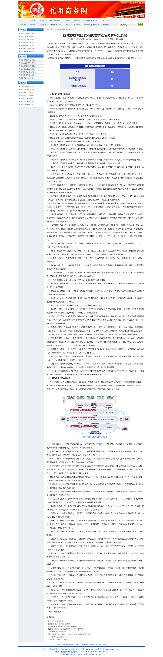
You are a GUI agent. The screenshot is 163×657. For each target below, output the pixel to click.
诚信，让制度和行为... (28, 36)
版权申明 (76, 644)
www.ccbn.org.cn (91, 649)
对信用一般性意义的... (28, 48)
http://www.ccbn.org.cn (94, 39)
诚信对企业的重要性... (28, 39)
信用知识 (96, 20)
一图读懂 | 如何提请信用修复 (58, 639)
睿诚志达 (87, 654)
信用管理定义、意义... (28, 72)
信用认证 (67, 25)
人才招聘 (91, 644)
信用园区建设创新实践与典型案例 (60, 624)
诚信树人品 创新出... (28, 95)
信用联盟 (43, 25)
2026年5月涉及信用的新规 (57, 632)
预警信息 (106, 25)
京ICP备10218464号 (68, 654)
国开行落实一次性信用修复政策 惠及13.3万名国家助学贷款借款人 (71, 634)
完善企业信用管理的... (28, 69)
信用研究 (96, 25)
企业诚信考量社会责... (28, 51)
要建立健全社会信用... (28, 33)
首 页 (23, 20)
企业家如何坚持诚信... (28, 63)
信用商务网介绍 (66, 644)
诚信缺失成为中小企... (28, 42)
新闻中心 (33, 20)
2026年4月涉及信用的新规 (57, 637)
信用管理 (77, 25)
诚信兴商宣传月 (55, 20)
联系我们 (99, 644)
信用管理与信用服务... (28, 75)
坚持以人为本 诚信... (28, 98)
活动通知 (33, 25)
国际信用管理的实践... (28, 60)
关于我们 (43, 20)
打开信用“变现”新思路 (55, 621)
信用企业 (87, 20)
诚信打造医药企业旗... (28, 89)
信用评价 (67, 20)
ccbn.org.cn (90, 652)
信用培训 (87, 25)
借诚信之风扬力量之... (28, 101)
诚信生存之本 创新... (28, 92)
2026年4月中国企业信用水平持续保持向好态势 (64, 626)
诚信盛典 (77, 20)
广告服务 (84, 644)
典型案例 (106, 20)
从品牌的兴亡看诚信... (28, 45)
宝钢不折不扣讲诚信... (28, 86)
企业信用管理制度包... (28, 66)
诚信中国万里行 (55, 25)
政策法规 (23, 25)
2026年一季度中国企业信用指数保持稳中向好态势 (65, 629)
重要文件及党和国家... (28, 78)
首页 (57, 29)
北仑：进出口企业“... (28, 104)
